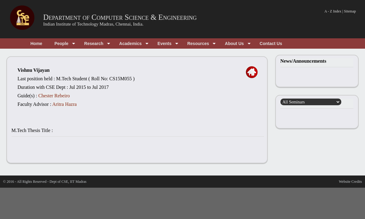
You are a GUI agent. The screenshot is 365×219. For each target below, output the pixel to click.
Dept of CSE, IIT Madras (68, 181)
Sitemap (350, 11)
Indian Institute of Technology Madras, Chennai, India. (93, 24)
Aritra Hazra (64, 104)
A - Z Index (333, 11)
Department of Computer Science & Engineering (120, 17)
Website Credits (350, 181)
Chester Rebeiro (54, 95)
